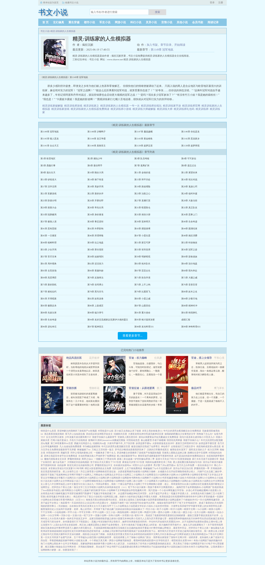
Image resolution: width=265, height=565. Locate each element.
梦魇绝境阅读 (74, 459)
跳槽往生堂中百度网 (197, 452)
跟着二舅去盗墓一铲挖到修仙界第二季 (136, 459)
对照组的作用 (52, 452)
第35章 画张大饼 (142, 214)
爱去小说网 (134, 484)
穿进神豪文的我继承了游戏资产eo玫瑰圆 (77, 431)
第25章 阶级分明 (48, 200)
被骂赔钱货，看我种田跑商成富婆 (136, 540)
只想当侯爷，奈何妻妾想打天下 (65, 521)
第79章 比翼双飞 (142, 291)
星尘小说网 (99, 478)
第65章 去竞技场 (48, 270)
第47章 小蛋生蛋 (142, 235)
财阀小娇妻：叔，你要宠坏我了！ (61, 550)
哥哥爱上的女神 (203, 506)
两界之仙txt (87, 459)
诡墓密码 (158, 515)
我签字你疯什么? (191, 440)
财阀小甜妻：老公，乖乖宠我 (165, 484)
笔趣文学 (174, 490)
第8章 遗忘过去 (188, 165)
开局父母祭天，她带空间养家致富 (123, 521)
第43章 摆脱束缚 (142, 228)
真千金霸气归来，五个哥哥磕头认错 (73, 537)
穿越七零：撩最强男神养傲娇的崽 (174, 518)
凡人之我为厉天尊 (149, 518)
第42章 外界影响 (95, 228)
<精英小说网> (214, 509)
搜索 (157, 12)
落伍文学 (78, 487)
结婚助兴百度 (120, 434)
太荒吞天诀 (127, 534)
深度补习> (48, 525)
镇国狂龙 (60, 531)
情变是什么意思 (48, 431)
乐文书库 (51, 537)
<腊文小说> (187, 512)
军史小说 (104, 22)
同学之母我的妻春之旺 (81, 452)
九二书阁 (93, 474)
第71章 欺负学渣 (142, 277)
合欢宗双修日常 (55, 499)
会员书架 (197, 22)
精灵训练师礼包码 (185, 109)
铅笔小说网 (103, 496)
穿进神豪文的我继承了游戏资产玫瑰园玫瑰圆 (139, 452)
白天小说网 (145, 474)
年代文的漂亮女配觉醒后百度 (115, 446)
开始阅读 (179, 44)
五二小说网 (134, 474)
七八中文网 (52, 484)
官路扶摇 (71, 388)
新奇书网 (131, 478)
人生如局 (58, 509)
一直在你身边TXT (204, 465)
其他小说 (182, 22)
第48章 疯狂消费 (189, 235)
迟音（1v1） (122, 487)
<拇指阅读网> (123, 512)
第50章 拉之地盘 (95, 242)
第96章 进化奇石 (48, 326)
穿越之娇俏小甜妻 (113, 518)
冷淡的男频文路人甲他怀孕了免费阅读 (97, 456)
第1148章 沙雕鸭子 (96, 131)
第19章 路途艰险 (142, 186)
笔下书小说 (133, 487)
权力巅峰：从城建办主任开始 (161, 471)
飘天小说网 (66, 478)
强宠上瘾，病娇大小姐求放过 (123, 496)
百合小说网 (123, 474)
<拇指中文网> (136, 512)
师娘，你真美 (107, 534)
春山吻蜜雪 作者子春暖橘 (153, 440)
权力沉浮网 (213, 449)
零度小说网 (94, 471)
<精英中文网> (190, 509)
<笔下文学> (88, 515)
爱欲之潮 (99, 525)
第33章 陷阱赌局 (48, 214)
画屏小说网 (121, 478)
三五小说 (215, 493)
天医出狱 (97, 499)
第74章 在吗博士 (95, 284)
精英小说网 (97, 487)
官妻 (120, 534)
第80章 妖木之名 (189, 291)
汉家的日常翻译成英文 (158, 449)
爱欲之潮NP (210, 521)
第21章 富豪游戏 (48, 193)
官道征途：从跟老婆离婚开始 (121, 471)
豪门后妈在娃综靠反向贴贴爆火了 (127, 509)
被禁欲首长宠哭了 (179, 449)
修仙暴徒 (215, 528)
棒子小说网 (152, 478)
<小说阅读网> (60, 512)
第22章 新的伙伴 (95, 193)
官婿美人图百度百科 (127, 437)
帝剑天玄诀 (68, 534)
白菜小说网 (189, 484)
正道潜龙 (219, 518)
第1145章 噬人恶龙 (49, 138)
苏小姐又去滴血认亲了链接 (127, 431)
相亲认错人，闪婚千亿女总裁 (198, 471)
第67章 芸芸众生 (142, 270)
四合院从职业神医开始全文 (99, 434)
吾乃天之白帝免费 (185, 465)
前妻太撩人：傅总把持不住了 (74, 496)
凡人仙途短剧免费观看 (70, 446)
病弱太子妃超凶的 (153, 546)
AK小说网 (180, 474)
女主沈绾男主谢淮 (55, 437)
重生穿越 (74, 22)
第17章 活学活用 (48, 186)
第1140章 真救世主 (96, 145)
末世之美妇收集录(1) (152, 431)
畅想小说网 (180, 481)
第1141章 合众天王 (49, 145)
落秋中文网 (176, 537)
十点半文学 (66, 543)
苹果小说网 (190, 474)
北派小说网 (52, 481)
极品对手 (196, 388)
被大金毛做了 (59, 462)
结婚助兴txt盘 (99, 443)
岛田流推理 (117, 468)
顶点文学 (113, 474)
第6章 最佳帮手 (94, 165)
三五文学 (87, 487)
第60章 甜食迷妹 (189, 256)
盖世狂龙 (69, 531)
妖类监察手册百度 (207, 443)
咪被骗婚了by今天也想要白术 (157, 468)
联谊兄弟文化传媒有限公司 (80, 465)
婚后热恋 (87, 531)
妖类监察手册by (143, 443)
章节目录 (166, 44)
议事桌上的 (146, 525)
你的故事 (61, 465)
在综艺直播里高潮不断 (206, 484)
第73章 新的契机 (48, 284)
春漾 (169, 534)
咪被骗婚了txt (84, 449)
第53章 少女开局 (48, 249)
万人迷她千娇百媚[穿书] (91, 490)
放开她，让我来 (209, 546)
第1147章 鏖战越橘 (143, 131)
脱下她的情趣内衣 (213, 540)
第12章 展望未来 (189, 172)
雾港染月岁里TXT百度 (133, 462)
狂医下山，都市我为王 (158, 531)
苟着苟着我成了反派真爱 (134, 531)
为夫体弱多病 (109, 487)
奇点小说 (216, 478)
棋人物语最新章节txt (127, 456)
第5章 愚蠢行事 (47, 165)
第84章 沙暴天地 (189, 298)
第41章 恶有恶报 (48, 228)
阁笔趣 (212, 499)
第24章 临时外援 (189, 193)
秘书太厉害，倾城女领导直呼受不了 (161, 503)
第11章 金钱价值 (142, 172)
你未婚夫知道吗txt (122, 465)
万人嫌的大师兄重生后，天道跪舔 (86, 528)
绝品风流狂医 (74, 358)
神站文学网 (68, 474)
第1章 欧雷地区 (47, 158)
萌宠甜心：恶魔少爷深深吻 (93, 521)
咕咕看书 (105, 499)
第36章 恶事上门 (189, 214)
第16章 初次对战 (189, 179)
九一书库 (95, 484)
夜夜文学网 (138, 546)
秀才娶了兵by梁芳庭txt (164, 465)
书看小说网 (105, 543)
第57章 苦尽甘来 (48, 256)
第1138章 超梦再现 (190, 145)
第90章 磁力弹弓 (95, 312)
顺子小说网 (83, 474)
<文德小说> (77, 515)
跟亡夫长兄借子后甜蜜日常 (205, 459)
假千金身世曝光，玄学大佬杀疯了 (120, 525)
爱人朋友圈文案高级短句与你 (187, 462)
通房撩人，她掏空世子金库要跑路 (182, 487)
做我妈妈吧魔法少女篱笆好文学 (180, 434)
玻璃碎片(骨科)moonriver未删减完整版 (106, 440)
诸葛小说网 (141, 471)
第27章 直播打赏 (142, 200)
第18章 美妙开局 (95, 186)
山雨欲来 (56, 543)
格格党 (103, 471)
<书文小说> (150, 509)
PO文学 (156, 540)
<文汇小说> (110, 512)
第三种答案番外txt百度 (62, 443)
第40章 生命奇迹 (189, 221)
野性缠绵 (185, 496)
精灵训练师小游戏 (121, 109)
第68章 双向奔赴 (189, 270)
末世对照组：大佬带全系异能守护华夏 (176, 506)
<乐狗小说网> (114, 515)
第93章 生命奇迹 (48, 319)
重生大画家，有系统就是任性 (160, 496)
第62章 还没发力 (95, 263)
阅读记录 (213, 22)
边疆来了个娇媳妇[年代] (186, 499)
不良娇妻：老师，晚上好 (75, 509)
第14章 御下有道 (95, 179)
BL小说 (154, 506)
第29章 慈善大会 (48, 207)
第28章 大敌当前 (189, 200)
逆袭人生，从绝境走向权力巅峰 (195, 493)
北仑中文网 (214, 481)
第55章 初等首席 (142, 249)
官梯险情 (179, 471)
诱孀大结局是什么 (83, 443)
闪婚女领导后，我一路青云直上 (204, 531)
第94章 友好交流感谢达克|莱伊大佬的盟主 (107, 319)
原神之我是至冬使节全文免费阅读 (60, 456)
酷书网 (65, 490)
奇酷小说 (177, 478)
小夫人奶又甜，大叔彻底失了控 (126, 543)
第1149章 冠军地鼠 (162, 49)
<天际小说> (65, 515)
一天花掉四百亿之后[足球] (82, 503)
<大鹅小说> (176, 512)
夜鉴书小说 (167, 546)
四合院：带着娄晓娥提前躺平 (55, 540)
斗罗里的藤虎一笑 (210, 496)
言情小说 (166, 22)
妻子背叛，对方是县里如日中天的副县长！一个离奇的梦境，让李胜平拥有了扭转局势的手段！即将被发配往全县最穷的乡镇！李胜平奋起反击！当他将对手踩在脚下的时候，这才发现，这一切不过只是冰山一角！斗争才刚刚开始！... (145, 404)
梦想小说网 (114, 540)
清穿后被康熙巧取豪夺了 (81, 493)
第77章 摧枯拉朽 (48, 291)
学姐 (60, 484)
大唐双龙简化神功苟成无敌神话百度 (145, 434)
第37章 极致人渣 (48, 221)
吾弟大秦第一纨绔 (63, 518)
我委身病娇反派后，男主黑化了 (168, 543)
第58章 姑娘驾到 (95, 256)
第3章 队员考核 (141, 158)
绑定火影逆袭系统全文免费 (98, 468)
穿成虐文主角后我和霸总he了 (195, 534)
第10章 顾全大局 (95, 172)
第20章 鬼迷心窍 (189, 186)
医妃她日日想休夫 (182, 546)
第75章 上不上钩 (142, 284)
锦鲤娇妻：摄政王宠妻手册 (189, 515)
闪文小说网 (77, 478)
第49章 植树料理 (48, 242)
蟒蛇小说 (73, 540)
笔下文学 (209, 474)
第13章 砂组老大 (48, 179)
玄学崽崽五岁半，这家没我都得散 (88, 518)
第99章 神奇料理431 (191, 326)
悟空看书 (200, 474)
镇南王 (123, 528)
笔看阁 (178, 496)
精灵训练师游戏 (74, 105)
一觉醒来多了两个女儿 (105, 452)
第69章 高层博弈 (48, 277)
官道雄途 (51, 531)
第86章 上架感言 (95, 305)
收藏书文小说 (71, 2)
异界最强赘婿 (156, 499)
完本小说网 (88, 478)
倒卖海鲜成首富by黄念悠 (208, 446)
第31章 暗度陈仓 (142, 207)
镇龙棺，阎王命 (78, 525)
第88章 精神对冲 (189, 305)
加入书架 (152, 44)
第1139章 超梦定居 (143, 145)
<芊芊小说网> (98, 512)
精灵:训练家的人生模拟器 (63, 31)
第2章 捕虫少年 (94, 158)
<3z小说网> (202, 509)
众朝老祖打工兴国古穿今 (183, 446)
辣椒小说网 (136, 537)
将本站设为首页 (51, 2)
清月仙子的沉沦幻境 (183, 468)
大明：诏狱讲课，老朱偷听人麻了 (198, 537)
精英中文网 (152, 534)
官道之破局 (183, 531)
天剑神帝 (195, 518)
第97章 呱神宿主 (95, 326)
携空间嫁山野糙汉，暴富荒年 (167, 528)
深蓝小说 (73, 481)
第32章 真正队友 (189, 207)
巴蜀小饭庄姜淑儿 (59, 440)
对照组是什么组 (105, 431)
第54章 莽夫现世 (95, 249)
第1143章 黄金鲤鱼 (143, 138)
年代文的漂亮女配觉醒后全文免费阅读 (182, 431)
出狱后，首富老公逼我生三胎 (124, 499)
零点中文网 (215, 534)
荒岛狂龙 (84, 506)
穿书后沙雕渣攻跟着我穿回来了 (130, 449)
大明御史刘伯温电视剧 (78, 462)
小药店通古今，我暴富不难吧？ (110, 503)
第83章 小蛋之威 (142, 298)
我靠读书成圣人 (54, 490)
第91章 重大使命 (142, 312)
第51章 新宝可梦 (142, 242)
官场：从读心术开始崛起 (191, 490)
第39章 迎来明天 (142, 221)
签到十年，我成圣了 (144, 515)
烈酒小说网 (97, 537)
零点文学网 (46, 478)
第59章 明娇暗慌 (142, 256)
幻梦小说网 (110, 478)
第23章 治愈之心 (142, 193)
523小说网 (207, 478)
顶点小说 (128, 506)
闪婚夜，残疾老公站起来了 (87, 534)
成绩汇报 (185, 319)
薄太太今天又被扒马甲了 (101, 506)
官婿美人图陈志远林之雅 (174, 452)
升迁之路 (84, 471)
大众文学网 (63, 481)
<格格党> (211, 512)
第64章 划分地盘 (189, 263)
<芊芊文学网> (84, 512)
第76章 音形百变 (189, 284)
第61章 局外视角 (48, 263)
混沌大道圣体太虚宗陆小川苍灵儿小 (197, 437)
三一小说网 (83, 481)
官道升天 (173, 531)
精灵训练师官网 (192, 105)
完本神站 (126, 518)
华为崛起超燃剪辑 (91, 446)
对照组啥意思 (133, 440)
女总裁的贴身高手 (135, 528)
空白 (182, 484)
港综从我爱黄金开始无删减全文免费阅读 (158, 437)
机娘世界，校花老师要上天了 (117, 537)
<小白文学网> (53, 515)
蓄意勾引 (78, 484)
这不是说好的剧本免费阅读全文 (189, 456)
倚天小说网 (196, 546)
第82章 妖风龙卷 (95, 298)
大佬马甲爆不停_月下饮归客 (121, 443)
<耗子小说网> (162, 509)
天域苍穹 (45, 521)
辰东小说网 (203, 481)
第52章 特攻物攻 (189, 242)
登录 (212, 2)
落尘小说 (93, 496)
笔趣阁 (138, 490)
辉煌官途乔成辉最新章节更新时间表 (155, 456)
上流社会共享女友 (62, 525)
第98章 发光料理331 (144, 326)
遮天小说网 (158, 481)
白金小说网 (191, 481)
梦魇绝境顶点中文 (103, 465)
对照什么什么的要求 (142, 465)
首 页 (45, 22)
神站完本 (137, 493)
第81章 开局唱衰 (48, 298)
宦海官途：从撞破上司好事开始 (106, 531)
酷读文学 (56, 478)
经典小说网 (196, 478)
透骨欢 (200, 521)
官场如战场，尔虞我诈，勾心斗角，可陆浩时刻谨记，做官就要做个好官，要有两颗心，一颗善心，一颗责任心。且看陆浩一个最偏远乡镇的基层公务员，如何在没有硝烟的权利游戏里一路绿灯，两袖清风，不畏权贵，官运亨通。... (145, 374)
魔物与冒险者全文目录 (55, 459)
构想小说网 (125, 481)
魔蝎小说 (208, 490)
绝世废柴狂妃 (169, 515)
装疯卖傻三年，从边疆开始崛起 (118, 493)
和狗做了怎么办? (205, 434)
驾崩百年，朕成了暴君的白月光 (203, 503)
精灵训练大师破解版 (144, 109)
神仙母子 (165, 446)
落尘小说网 (74, 490)
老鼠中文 (219, 537)
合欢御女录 (74, 506)
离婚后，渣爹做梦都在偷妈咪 (86, 543)
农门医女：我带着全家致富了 (156, 537)
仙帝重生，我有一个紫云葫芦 (114, 484)
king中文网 (176, 534)
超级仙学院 (129, 490)
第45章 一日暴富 (48, 235)
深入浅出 (87, 484)
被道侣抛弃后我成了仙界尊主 (145, 446)
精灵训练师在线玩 (152, 105)
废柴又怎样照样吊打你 (187, 443)
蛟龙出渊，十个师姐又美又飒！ (93, 540)
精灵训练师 (203, 109)
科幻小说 (135, 22)
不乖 (76, 474)
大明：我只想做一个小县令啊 (156, 490)
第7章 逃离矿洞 (141, 165)
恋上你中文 (68, 484)
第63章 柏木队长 (142, 263)
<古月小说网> (200, 512)
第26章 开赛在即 (95, 200)
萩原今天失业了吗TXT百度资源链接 (173, 459)
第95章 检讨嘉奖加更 (144, 319)
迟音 (116, 534)
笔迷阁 (59, 474)
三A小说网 (119, 506)
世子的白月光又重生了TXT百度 (105, 462)
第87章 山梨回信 (142, 305)
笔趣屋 (170, 478)
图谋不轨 (199, 543)
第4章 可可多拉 (188, 158)
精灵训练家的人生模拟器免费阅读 (91, 109)
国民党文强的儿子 (197, 449)
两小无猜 (135, 518)
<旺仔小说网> (176, 509)
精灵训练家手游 (172, 105)
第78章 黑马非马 (95, 291)
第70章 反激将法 (95, 277)
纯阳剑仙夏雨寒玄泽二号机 (158, 462)
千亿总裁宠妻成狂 (124, 546)
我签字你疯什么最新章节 (104, 437)
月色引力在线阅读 (78, 440)
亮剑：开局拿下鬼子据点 (99, 509)
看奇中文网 (159, 487)
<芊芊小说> (72, 512)
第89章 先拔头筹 (48, 312)
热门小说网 (46, 543)
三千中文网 (145, 484)
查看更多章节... (132, 335)
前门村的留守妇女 (135, 503)
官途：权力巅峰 (138, 358)
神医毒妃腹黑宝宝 (111, 528)
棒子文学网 (118, 490)
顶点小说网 (103, 481)
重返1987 (148, 528)
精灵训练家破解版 (53, 105)
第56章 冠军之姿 (189, 249)
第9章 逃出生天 (47, 172)
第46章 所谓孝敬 (95, 235)
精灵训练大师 (165, 109)
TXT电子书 (209, 543)
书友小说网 (147, 543)
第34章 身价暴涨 (95, 214)
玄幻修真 (58, 22)
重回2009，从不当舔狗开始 (184, 521)
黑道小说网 (168, 499)
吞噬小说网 (114, 481)
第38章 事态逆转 (95, 221)
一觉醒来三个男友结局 (105, 459)
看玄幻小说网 (157, 474)
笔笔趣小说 (144, 499)
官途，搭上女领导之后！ (68, 471)
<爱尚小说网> (163, 512)
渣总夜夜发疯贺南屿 (54, 434)
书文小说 (44, 31)
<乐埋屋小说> (128, 515)
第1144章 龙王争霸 (96, 138)
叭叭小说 (146, 506)
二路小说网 (136, 481)
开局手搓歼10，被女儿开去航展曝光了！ (188, 525)
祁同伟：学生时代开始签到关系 (155, 521)
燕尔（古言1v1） (77, 499)
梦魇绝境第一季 (201, 468)
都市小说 (89, 22)
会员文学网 (66, 546)
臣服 (139, 525)
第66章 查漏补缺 (95, 270)
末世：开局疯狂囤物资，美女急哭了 (89, 546)
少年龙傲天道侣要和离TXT (78, 437)
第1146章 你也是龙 (190, 131)
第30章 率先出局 (95, 207)
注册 (220, 2)
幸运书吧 (111, 546)
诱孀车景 (65, 452)
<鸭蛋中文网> (150, 512)
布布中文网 (195, 496)
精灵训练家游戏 (61, 109)
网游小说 (120, 22)
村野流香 (65, 528)
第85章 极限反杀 (48, 305)
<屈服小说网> (100, 515)
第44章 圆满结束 (189, 228)
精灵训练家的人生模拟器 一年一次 (120, 105)
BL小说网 (203, 487)
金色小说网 (103, 474)
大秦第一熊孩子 (146, 487)
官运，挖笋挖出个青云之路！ (59, 487)
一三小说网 (147, 481)
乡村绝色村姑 (140, 534)
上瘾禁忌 (90, 525)
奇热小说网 (141, 478)
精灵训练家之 (92, 105)
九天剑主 (162, 534)
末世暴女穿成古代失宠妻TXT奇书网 (66, 468)
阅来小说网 (169, 474)
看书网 (66, 499)
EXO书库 (162, 478)
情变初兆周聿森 (174, 440)
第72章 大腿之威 (189, 277)
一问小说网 (203, 499)
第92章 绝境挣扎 (189, 312)
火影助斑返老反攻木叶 (163, 443)
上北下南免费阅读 (133, 468)
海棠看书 (65, 503)
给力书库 (186, 478)
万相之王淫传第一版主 (103, 449)
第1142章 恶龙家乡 (190, 138)
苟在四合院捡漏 (207, 518)
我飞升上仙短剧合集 (75, 434)
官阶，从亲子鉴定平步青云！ (156, 493)
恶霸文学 (137, 506)
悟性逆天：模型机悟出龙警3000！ (177, 540)
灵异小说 (151, 22)
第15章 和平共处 (142, 179)
